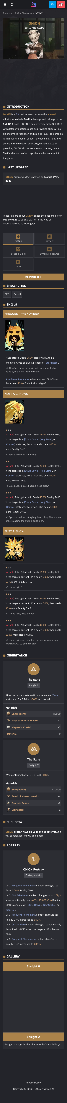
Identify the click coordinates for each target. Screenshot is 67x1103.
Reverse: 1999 (11, 13)
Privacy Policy (33, 1082)
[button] (52, 4)
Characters (28, 13)
